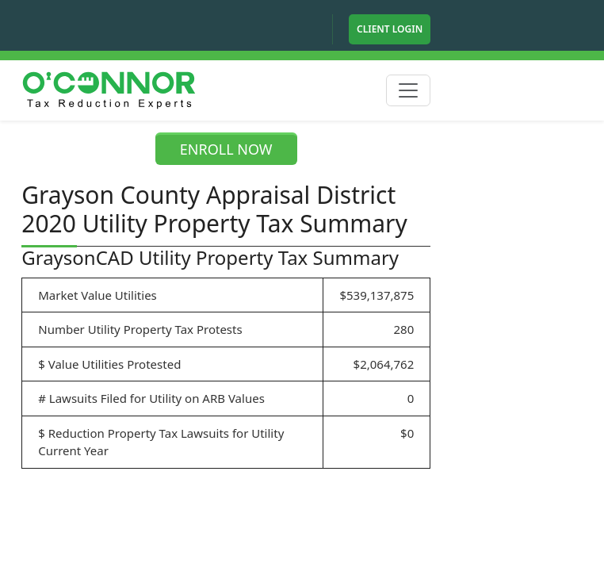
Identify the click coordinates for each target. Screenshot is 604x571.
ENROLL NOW (226, 149)
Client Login (389, 29)
